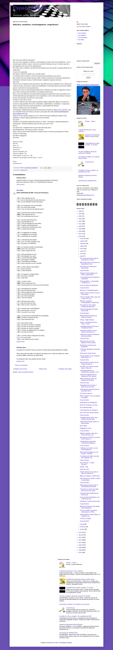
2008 (80, 550)
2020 (80, 226)
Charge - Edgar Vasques (87, 319)
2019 (80, 228)
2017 (80, 233)
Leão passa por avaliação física (87, 180)
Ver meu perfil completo (83, 26)
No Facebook (82, 33)
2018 (80, 231)
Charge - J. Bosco (90, 121)
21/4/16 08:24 (20, 184)
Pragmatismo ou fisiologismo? (88, 402)
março (82, 524)
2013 (80, 537)
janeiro (82, 529)
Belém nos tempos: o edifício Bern (90, 476)
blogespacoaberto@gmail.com (85, 195)
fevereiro (83, 526)
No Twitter (81, 39)
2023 (80, 218)
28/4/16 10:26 (20, 361)
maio (81, 253)
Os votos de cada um (86, 393)
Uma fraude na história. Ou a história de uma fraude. (74, 604)
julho (81, 248)
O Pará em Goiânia (85, 518)
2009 (80, 547)
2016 (80, 236)
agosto (82, 246)
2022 (80, 221)
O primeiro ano (89, 162)
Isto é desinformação (86, 407)
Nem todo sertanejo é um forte (88, 405)
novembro (83, 238)
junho (82, 251)
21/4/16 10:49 (20, 341)
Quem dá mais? (84, 469)
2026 (80, 211)
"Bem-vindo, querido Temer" (88, 353)
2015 (80, 532)
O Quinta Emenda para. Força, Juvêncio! (71, 571)
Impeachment (23, 170)
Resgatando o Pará (85, 428)
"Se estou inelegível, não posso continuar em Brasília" (74, 596)
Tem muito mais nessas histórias (89, 412)
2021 (80, 223)
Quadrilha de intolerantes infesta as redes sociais (80, 579)
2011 (80, 542)
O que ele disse (84, 270)
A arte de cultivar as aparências (89, 285)
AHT (17, 190)
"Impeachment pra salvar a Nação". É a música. (80, 587)
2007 (80, 552)
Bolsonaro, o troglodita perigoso (89, 290)
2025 (80, 213)
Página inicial (43, 369)
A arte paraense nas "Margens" (89, 410)
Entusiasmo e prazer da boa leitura (90, 501)
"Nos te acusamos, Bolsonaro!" (88, 85)
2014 (80, 535)
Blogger (69, 642)
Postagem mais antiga (65, 369)
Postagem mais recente (20, 369)
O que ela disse (84, 313)
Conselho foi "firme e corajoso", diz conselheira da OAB (75, 616)
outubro (82, 241)
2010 (80, 545)
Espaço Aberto (30, 7)
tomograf (55, 642)
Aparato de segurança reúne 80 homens (71, 624)
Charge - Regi (84, 466)
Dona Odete (83, 425)
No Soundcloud (82, 37)
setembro (83, 243)
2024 (80, 216)
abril (81, 256)
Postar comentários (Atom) (25, 372)
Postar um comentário (21, 365)
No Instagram (82, 35)
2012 (80, 540)
